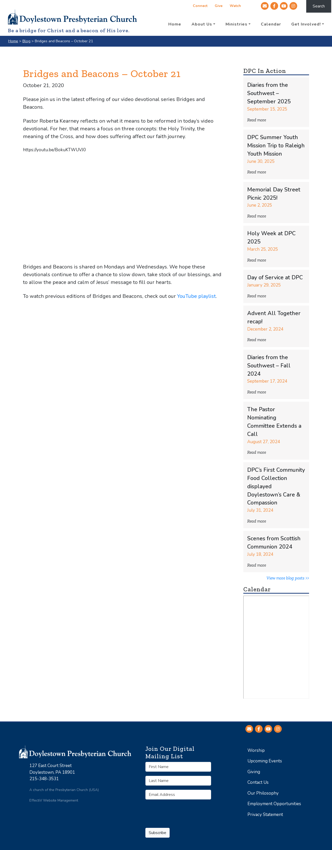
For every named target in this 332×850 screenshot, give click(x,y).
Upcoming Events (264, 761)
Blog (26, 41)
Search (319, 6)
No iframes (276, 647)
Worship (256, 750)
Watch (235, 6)
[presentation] (184, 814)
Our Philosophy (263, 793)
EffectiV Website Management (53, 800)
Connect (200, 6)
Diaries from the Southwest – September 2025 (269, 93)
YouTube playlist (196, 296)
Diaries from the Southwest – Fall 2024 (268, 366)
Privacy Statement (265, 815)
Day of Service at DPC (275, 277)
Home (13, 41)
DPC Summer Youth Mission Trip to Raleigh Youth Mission (276, 146)
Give (218, 6)
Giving (253, 772)
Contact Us (258, 782)
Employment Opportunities (274, 804)
